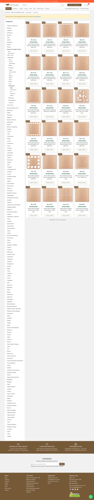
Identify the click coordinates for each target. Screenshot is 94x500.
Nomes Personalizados (13, 327)
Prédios (9, 367)
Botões (9, 124)
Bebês (8, 112)
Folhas (9, 233)
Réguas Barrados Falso (13, 377)
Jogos (8, 268)
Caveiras (9, 150)
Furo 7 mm (10, 55)
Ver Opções (55, 1)
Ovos (10, 83)
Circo (8, 164)
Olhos (8, 337)
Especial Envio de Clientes (13, 205)
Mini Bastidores (11, 304)
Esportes (9, 209)
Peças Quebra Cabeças (13, 344)
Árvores (9, 35)
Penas (8, 346)
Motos (9, 316)
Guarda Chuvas (11, 254)
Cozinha (9, 179)
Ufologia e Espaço (11, 427)
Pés (8, 349)
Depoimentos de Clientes (32, 483)
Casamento (10, 143)
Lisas (11, 91)
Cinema (9, 162)
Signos (9, 398)
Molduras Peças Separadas (14, 308)
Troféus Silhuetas (11, 424)
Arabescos (10, 33)
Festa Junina (10, 226)
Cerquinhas (10, 153)
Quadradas (11, 86)
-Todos (11, 87)
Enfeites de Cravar (12, 193)
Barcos (9, 47)
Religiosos (9, 379)
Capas (8, 138)
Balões (9, 44)
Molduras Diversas (12, 306)
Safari (8, 384)
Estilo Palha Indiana (12, 212)
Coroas (9, 174)
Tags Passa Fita (11, 415)
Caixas (26, 8)
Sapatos (9, 389)
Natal (8, 325)
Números (9, 330)
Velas (8, 434)
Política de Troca (30, 485)
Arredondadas (12, 63)
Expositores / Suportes (13, 216)
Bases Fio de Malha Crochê (17, 12)
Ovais (10, 81)
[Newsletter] (44, 464)
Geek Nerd (10, 252)
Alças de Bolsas (11, 53)
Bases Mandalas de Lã (12, 108)
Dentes (9, 181)
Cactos (9, 131)
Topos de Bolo (10, 417)
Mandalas (9, 287)
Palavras (9, 339)
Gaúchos (9, 249)
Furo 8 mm (28, 12)
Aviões (9, 40)
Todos (9, 51)
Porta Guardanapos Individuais (15, 360)
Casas (8, 145)
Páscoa (9, 341)
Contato (47, 8)
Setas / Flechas (11, 393)
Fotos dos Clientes (30, 490)
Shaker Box (10, 396)
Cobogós (9, 167)
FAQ (34, 8)
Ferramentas (10, 223)
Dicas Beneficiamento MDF (32, 488)
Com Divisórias (13, 89)
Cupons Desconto (30, 481)
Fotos (30, 8)
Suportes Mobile (11, 410)
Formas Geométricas (12, 235)
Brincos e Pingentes (12, 127)
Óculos (9, 334)
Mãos (8, 290)
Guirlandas (10, 256)
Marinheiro (10, 294)
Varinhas (9, 429)
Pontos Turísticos (11, 356)
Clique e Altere (33, 51)
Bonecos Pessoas (11, 120)
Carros (9, 141)
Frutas (9, 242)
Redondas (11, 98)
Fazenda (9, 221)
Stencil (9, 408)
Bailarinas (9, 42)
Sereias (9, 391)
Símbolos (9, 401)
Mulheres (9, 318)
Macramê (9, 285)
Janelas (9, 266)
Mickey (10, 77)
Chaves (9, 157)
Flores (8, 231)
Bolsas (10, 65)
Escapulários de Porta (12, 197)
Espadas (9, 202)
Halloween (10, 259)
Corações (11, 67)
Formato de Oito (12, 72)
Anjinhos (9, 30)
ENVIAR (62, 464)
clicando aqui (37, 16)
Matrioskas (10, 299)
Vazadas (11, 95)
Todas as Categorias (12, 25)
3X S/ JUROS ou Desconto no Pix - (47, 1)
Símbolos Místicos (11, 405)
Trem (8, 422)
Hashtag (9, 261)
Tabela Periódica (11, 412)
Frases (9, 240)
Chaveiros (9, 155)
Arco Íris (10, 61)
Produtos (15, 8)
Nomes (21, 8)
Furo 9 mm (10, 105)
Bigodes (9, 117)
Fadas (8, 219)
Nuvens (9, 332)
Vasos (8, 431)
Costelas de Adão (11, 176)
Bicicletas (9, 115)
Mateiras (11, 75)
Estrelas (10, 70)
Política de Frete (30, 486)
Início (6, 477)
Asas (8, 37)
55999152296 (85, 8)
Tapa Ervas (11, 102)
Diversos (9, 188)
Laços (8, 271)
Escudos (9, 200)
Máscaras (9, 297)
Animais (9, 28)
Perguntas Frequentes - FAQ (33, 477)
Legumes (9, 273)
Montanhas (10, 313)
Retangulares (12, 100)
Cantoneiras (10, 136)
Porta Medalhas (11, 363)
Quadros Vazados (11, 372)
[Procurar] (41, 4)
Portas (9, 365)
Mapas (9, 292)
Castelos (9, 148)
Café (8, 134)
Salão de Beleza (11, 386)
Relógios (9, 382)
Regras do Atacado (30, 479)
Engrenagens (10, 195)
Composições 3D (11, 169)
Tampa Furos (12, 93)
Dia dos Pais (10, 186)
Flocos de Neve (11, 228)
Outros (10, 79)
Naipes (9, 323)
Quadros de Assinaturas (13, 370)
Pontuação (10, 358)
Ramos (9, 375)
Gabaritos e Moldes (12, 245)
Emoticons (10, 190)
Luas (10, 74)
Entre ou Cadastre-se (74, 5)
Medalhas (9, 301)
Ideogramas (10, 264)
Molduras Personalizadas (13, 311)
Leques (9, 275)
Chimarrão (10, 160)
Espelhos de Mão (11, 207)
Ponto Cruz (10, 353)
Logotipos (9, 280)
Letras (8, 278)
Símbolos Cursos (11, 403)
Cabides (9, 129)
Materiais (28, 492)
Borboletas (10, 122)
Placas (9, 351)
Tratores (9, 419)
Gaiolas (9, 247)
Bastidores (10, 110)
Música (9, 320)
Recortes (8, 8)
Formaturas (10, 238)
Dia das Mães (10, 183)
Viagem (9, 436)
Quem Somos (40, 8)
